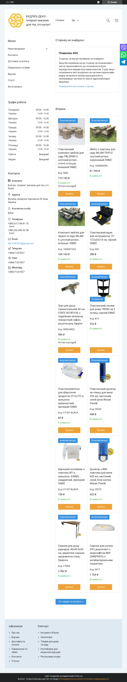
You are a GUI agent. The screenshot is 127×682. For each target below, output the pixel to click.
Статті (11, 80)
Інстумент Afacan (50, 632)
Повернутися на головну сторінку (76, 86)
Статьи (15, 661)
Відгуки (12, 74)
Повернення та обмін (19, 67)
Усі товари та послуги (69, 601)
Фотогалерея (15, 86)
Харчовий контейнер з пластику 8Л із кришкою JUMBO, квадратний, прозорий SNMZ (71, 476)
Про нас (16, 632)
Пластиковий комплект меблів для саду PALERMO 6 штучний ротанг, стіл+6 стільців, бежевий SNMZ (71, 158)
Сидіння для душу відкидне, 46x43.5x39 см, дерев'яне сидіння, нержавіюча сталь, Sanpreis (71, 553)
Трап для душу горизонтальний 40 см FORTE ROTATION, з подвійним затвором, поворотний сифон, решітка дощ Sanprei (71, 314)
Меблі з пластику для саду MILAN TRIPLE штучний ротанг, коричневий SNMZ (102, 154)
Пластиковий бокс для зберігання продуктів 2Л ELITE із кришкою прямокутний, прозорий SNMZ (71, 397)
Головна (60, 20)
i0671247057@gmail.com (21, 243)
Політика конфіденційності (97, 679)
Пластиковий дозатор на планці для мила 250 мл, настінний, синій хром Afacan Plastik (103, 396)
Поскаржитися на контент (71, 679)
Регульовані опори (50, 656)
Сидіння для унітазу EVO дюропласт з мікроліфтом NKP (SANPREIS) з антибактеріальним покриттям (101, 554)
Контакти (13, 55)
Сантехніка (46, 637)
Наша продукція (16, 48)
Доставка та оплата (18, 61)
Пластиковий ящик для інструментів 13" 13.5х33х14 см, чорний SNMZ (103, 238)
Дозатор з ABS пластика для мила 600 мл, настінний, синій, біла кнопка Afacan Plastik (101, 476)
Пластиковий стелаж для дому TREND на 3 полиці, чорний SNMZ (102, 309)
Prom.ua (78, 676)
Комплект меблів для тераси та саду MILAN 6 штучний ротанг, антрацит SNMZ (71, 238)
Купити (69, 193)
